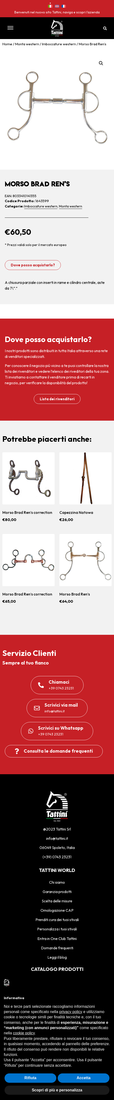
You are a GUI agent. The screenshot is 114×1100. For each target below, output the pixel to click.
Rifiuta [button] (30, 1078)
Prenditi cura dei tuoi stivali (57, 919)
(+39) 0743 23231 (57, 856)
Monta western (27, 44)
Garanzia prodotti (57, 891)
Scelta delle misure (57, 901)
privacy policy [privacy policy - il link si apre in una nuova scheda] (70, 1012)
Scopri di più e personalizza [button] (57, 1090)
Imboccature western (59, 44)
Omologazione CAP (57, 910)
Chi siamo (57, 882)
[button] (19, 28)
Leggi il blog (57, 957)
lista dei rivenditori (20, 371)
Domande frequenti (57, 947)
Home (7, 44)
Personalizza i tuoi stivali (57, 929)
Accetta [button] (84, 1078)
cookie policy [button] (23, 1033)
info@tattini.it (57, 838)
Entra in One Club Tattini (57, 938)
